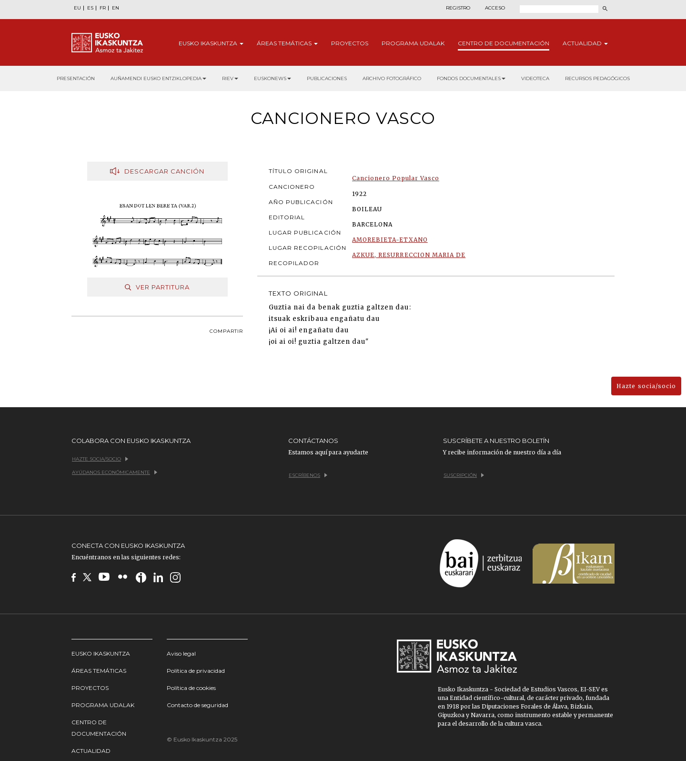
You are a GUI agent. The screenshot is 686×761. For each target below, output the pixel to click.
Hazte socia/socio (646, 386)
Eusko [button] (211, 43)
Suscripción (464, 475)
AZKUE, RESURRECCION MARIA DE (408, 254)
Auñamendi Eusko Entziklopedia (158, 78)
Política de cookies (191, 687)
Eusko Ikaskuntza (100, 653)
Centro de (503, 43)
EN (115, 8)
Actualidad (91, 750)
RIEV (230, 78)
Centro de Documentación (98, 728)
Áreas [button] (287, 43)
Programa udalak (102, 705)
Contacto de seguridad (197, 705)
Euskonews (272, 78)
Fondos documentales (471, 78)
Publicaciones (327, 78)
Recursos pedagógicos (597, 78)
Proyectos (349, 43)
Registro (458, 8)
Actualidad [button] (585, 43)
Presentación (76, 78)
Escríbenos (308, 475)
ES (90, 8)
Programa (413, 43)
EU (77, 8)
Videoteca (535, 78)
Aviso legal (181, 653)
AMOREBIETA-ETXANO (390, 239)
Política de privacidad (196, 670)
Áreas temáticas (98, 670)
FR (103, 8)
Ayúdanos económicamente (114, 472)
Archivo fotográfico (392, 78)
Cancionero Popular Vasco (395, 178)
